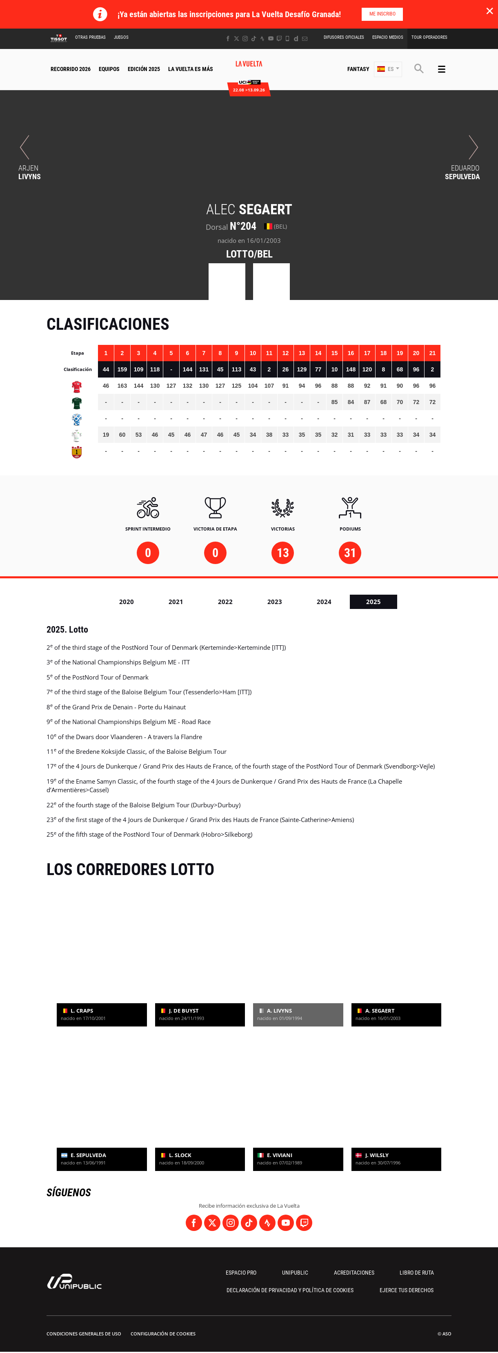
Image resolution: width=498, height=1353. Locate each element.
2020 (126, 602)
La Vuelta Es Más (190, 69)
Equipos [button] (109, 69)
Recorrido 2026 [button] (71, 69)
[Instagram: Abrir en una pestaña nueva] (245, 38)
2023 (274, 602)
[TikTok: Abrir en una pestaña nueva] (253, 38)
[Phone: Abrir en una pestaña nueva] (287, 38)
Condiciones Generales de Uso (84, 1334)
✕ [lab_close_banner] (489, 10)
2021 (176, 602)
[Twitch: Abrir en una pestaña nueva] (279, 38)
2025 (373, 602)
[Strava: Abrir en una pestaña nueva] (262, 38)
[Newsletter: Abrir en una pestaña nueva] (304, 38)
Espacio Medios (387, 37)
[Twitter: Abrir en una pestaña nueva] (236, 38)
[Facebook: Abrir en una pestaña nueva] (228, 38)
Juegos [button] (121, 37)
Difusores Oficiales (344, 37)
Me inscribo (382, 14)
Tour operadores (429, 37)
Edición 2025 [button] (144, 69)
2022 (225, 602)
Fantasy (358, 69)
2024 (324, 602)
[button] (388, 69)
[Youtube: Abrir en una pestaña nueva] (271, 38)
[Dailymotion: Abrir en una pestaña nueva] (296, 38)
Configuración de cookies (163, 1334)
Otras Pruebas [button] (90, 37)
